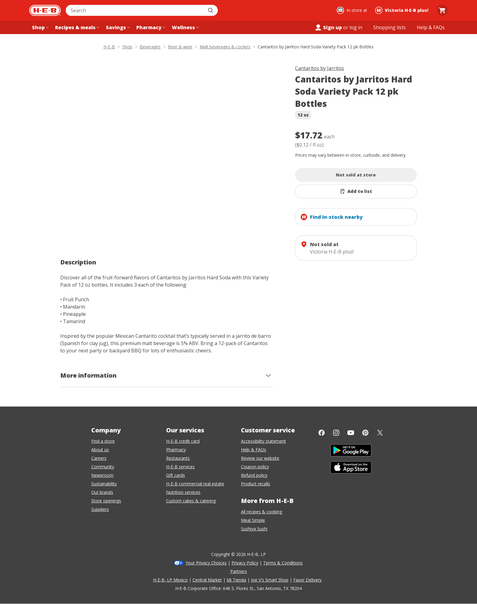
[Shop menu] (39, 27)
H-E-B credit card (183, 441)
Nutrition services (183, 492)
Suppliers (100, 509)
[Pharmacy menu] (150, 27)
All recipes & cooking (261, 512)
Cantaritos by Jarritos (319, 68)
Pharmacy (176, 449)
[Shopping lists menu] (389, 27)
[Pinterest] (365, 432)
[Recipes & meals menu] (76, 27)
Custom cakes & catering (191, 501)
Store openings (106, 501)
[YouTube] (350, 432)
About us (100, 449)
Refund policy (254, 475)
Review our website (260, 458)
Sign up (328, 27)
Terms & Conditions (283, 563)
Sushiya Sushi (254, 529)
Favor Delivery (307, 580)
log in (356, 27)
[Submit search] (211, 10)
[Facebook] (321, 432)
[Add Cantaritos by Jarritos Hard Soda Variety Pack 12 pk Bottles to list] (356, 191)
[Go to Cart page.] (442, 10)
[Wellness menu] (184, 27)
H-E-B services (180, 467)
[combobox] (135, 10)
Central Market (207, 580)
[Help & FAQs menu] (431, 27)
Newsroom (102, 475)
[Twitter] (380, 432)
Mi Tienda (236, 580)
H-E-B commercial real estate (195, 484)
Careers (98, 458)
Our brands (102, 492)
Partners (238, 571)
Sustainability (104, 484)
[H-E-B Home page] (45, 10)
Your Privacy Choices (206, 563)
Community (102, 467)
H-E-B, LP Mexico (170, 580)
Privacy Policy (245, 563)
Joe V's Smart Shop (269, 580)
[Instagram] (336, 432)
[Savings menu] (117, 27)
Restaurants (178, 458)
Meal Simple (253, 520)
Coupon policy (255, 467)
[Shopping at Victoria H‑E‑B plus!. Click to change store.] (402, 10)
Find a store (103, 441)
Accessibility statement (263, 441)
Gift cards (175, 475)
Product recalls (255, 484)
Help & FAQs (253, 449)
